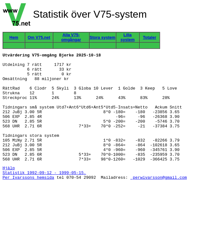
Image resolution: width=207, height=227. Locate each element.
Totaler (149, 37)
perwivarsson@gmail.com (158, 202)
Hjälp (9, 190)
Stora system (102, 37)
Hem (13, 37)
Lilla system (127, 37)
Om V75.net (39, 37)
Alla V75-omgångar (71, 37)
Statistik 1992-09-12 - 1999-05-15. (44, 196)
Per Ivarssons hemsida (28, 202)
